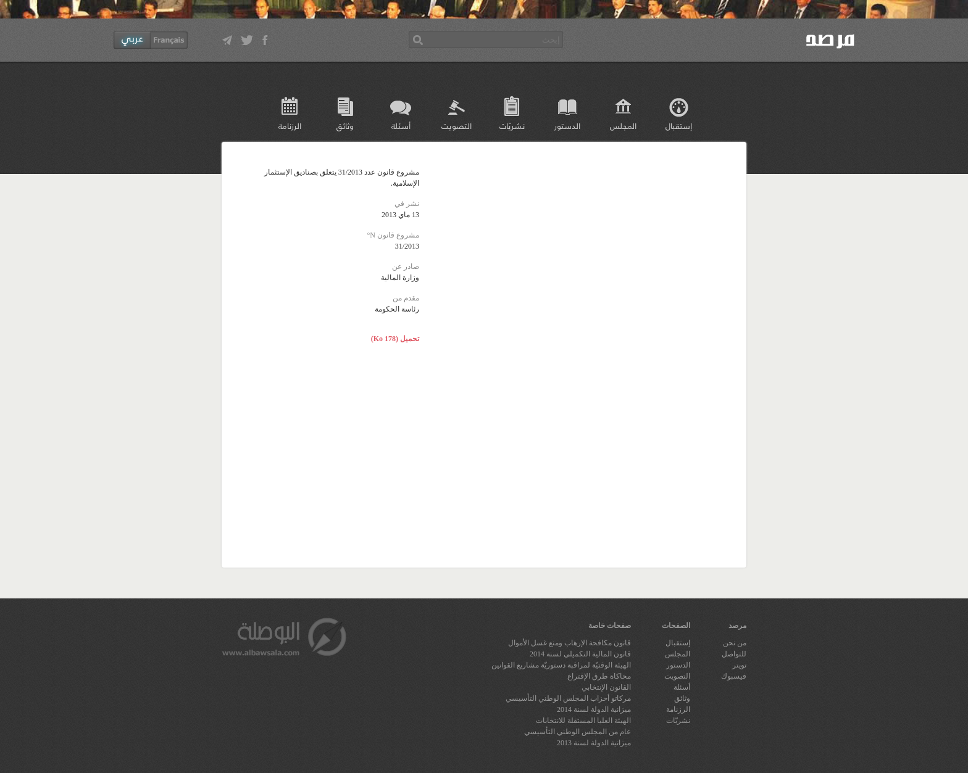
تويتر (739, 665)
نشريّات (512, 125)
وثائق (345, 125)
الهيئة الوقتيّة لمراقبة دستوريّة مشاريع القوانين (561, 665)
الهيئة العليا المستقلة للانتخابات (583, 720)
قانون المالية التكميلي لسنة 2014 (580, 654)
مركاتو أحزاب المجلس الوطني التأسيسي (568, 698)
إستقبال (679, 125)
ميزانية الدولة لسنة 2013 (594, 742)
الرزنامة (289, 125)
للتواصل (734, 654)
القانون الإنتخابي (606, 687)
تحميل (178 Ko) (395, 338)
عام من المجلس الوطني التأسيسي (577, 731)
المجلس (623, 125)
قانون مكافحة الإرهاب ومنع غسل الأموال (569, 643)
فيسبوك (733, 676)
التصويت (456, 125)
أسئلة (401, 125)
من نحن (734, 643)
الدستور (567, 125)
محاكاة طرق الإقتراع (599, 676)
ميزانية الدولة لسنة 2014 (594, 709)
